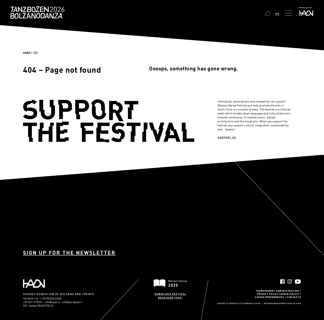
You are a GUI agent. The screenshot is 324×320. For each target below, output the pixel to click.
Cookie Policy (289, 293)
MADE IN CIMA (294, 303)
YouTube (298, 281)
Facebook (282, 281)
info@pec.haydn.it (72, 302)
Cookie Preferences (269, 296)
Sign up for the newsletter (69, 253)
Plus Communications (249, 303)
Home (26, 52)
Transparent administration (277, 290)
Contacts (294, 296)
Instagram (290, 281)
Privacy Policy (268, 293)
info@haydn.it (52, 302)
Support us (227, 137)
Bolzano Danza (56, 10)
